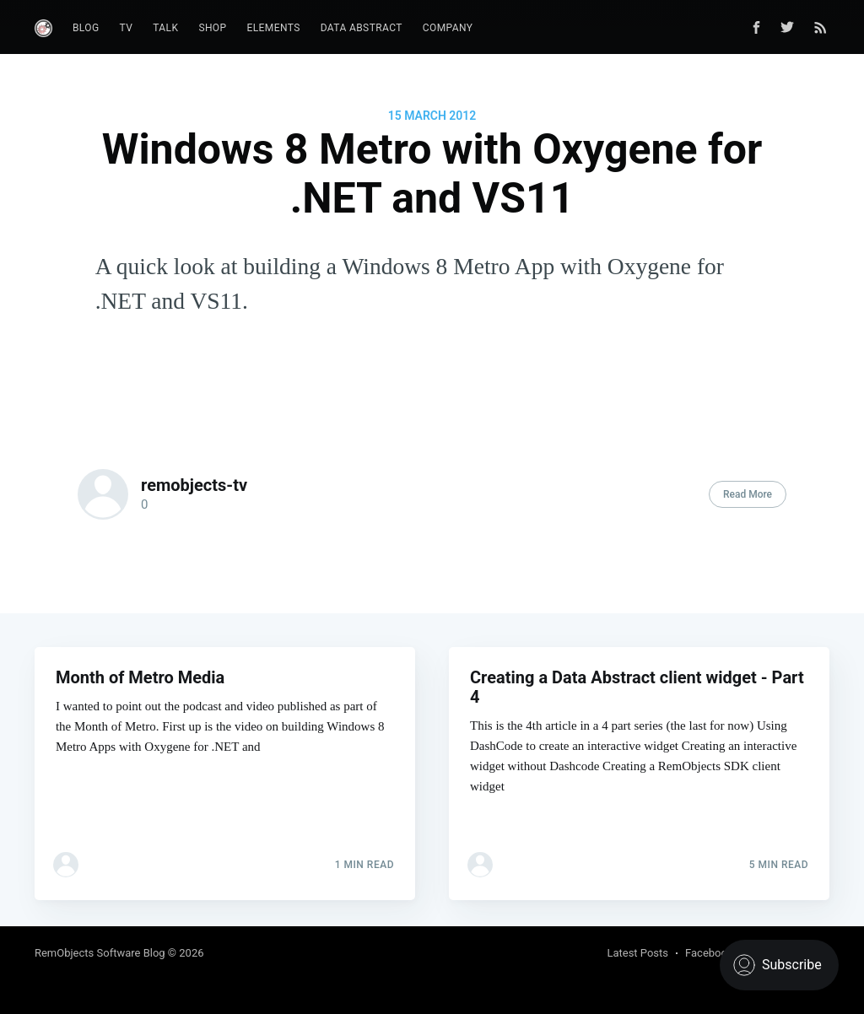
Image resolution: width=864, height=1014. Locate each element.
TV (126, 28)
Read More (747, 494)
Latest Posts (637, 953)
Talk (165, 28)
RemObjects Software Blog (100, 953)
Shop (212, 28)
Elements (273, 28)
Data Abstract (361, 28)
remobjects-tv (194, 485)
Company (448, 28)
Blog (86, 28)
